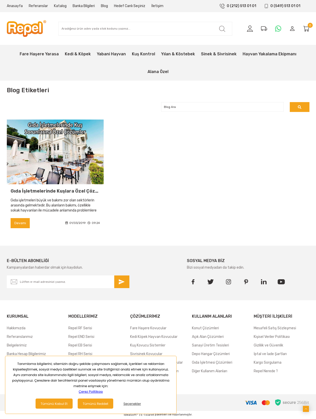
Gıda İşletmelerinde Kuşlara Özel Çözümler (55, 191)
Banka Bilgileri (84, 6)
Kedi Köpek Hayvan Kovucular (154, 337)
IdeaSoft (131, 415)
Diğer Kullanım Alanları (209, 372)
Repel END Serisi (81, 337)
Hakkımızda (16, 329)
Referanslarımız (20, 337)
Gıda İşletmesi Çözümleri (212, 363)
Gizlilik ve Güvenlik (268, 346)
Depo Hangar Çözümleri (211, 355)
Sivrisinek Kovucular (146, 355)
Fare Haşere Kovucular (148, 329)
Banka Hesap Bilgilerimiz (26, 355)
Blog (104, 6)
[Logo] (26, 28)
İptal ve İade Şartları (270, 355)
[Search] (145, 29)
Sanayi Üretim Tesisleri (210, 346)
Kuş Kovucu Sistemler (147, 346)
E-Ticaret (147, 415)
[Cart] (306, 29)
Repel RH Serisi (80, 355)
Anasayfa (15, 6)
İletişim (157, 6)
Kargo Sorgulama (267, 363)
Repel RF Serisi (80, 329)
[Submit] (121, 282)
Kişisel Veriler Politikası (272, 337)
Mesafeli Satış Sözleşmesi (275, 329)
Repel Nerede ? (266, 372)
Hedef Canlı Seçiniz (129, 6)
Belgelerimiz (17, 346)
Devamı (20, 224)
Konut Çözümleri (205, 329)
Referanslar (38, 6)
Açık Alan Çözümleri (208, 337)
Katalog (60, 6)
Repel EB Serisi (80, 346)
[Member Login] (292, 29)
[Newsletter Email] (68, 282)
